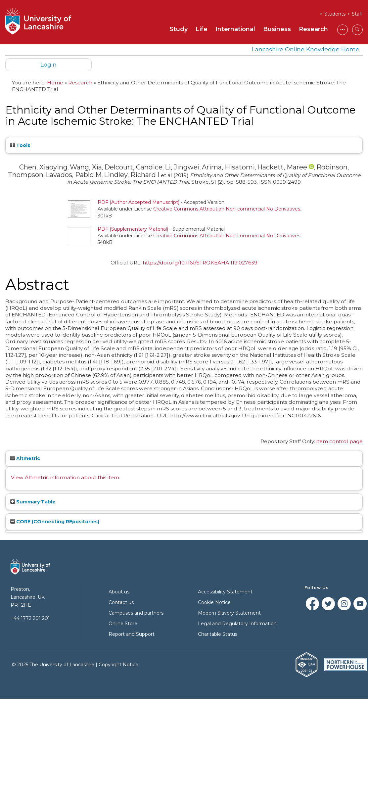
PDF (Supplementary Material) (133, 229)
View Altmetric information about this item (65, 477)
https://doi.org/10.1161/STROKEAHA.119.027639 (200, 262)
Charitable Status (217, 634)
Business (277, 29)
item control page (339, 441)
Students (334, 14)
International (235, 29)
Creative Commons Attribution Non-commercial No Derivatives (226, 209)
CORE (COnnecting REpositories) (54, 522)
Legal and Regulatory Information (237, 624)
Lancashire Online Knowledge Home (305, 49)
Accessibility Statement (225, 592)
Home (55, 82)
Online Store (123, 624)
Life (201, 29)
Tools (20, 145)
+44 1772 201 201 (30, 618)
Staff (357, 14)
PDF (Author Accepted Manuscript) (138, 202)
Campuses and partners (136, 613)
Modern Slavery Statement (229, 613)
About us (119, 592)
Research (313, 29)
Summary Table (33, 502)
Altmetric (25, 458)
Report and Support (132, 634)
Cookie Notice (214, 602)
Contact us (121, 602)
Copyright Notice (118, 665)
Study (178, 29)
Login (48, 64)
